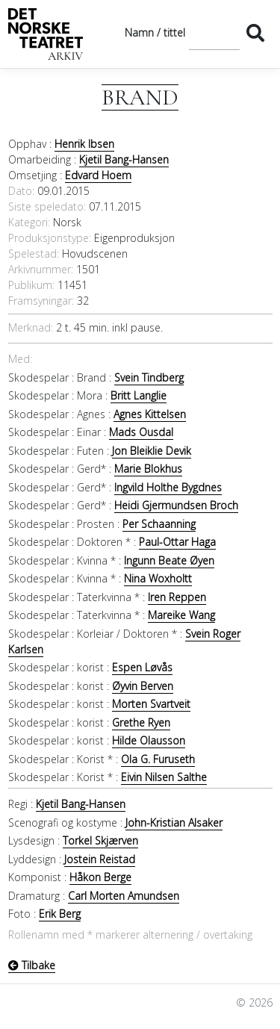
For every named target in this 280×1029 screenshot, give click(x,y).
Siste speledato (46, 206)
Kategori (28, 222)
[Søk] (214, 32)
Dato (20, 191)
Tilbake (31, 965)
